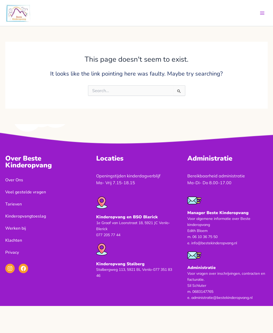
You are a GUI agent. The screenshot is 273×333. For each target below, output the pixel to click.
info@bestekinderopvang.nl (214, 243)
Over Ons (14, 180)
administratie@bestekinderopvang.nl (222, 297)
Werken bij (15, 228)
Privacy (12, 252)
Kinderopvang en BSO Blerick (127, 217)
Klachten (13, 240)
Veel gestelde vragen (25, 192)
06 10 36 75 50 (205, 236)
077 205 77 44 (108, 234)
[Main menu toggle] (262, 13)
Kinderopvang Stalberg (120, 264)
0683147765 (202, 291)
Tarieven (13, 204)
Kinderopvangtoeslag (25, 216)
